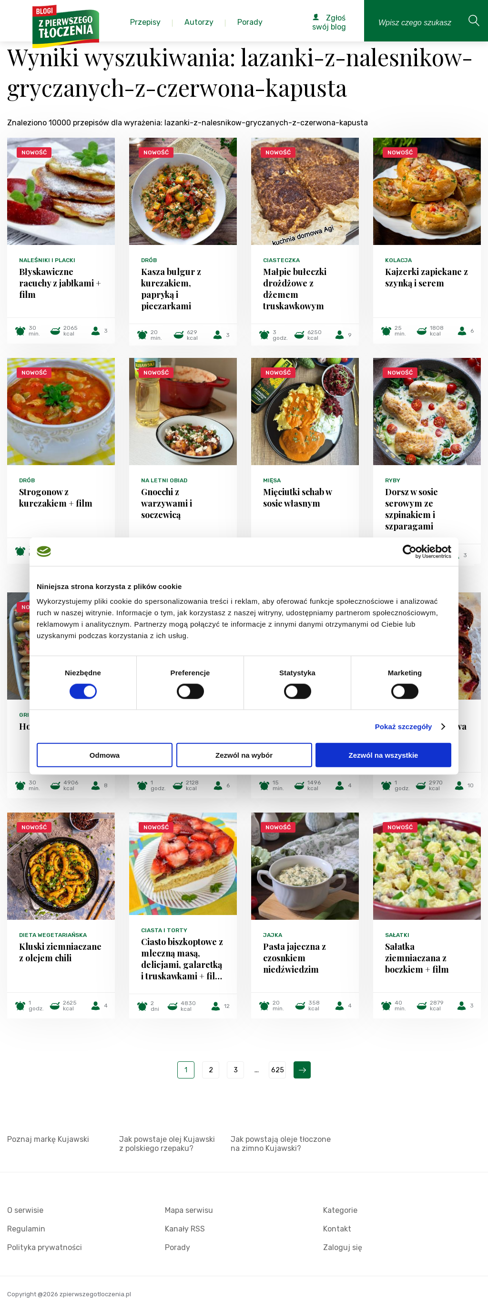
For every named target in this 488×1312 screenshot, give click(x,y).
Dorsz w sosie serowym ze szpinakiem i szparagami (411, 509)
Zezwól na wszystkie (383, 755)
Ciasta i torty (164, 930)
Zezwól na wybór (244, 755)
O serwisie (25, 1210)
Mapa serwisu (189, 1210)
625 (277, 1070)
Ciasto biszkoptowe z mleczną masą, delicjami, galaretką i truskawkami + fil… (182, 959)
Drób (149, 260)
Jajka (272, 935)
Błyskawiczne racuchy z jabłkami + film (60, 283)
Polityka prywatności (44, 1247)
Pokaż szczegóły (403, 726)
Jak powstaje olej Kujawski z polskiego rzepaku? (167, 1144)
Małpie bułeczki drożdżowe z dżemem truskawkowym (294, 289)
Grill (27, 715)
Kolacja (398, 260)
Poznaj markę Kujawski (48, 1139)
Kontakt (337, 1228)
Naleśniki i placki (47, 260)
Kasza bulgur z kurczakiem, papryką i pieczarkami (171, 289)
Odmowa (105, 755)
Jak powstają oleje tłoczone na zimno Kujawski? (281, 1144)
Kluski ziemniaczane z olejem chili (60, 952)
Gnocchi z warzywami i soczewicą (166, 503)
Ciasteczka (281, 260)
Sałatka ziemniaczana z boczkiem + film (417, 958)
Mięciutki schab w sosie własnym (297, 497)
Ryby (392, 480)
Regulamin (26, 1228)
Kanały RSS (185, 1228)
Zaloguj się (342, 1247)
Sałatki (397, 935)
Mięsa (272, 480)
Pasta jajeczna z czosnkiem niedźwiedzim (294, 958)
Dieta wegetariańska (53, 935)
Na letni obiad (164, 480)
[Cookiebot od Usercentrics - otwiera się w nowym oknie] (409, 551)
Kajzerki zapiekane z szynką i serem (426, 277)
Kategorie (340, 1210)
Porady (177, 1247)
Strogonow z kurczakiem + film (55, 497)
